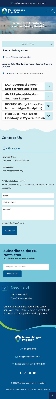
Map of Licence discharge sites (18, 57)
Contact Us (10, 389)
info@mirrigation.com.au (22, 3)
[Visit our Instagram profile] (25, 373)
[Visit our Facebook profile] (20, 373)
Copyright (33, 389)
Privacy (40, 389)
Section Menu (28, 44)
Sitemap (47, 389)
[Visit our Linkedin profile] (29, 373)
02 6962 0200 (41, 3)
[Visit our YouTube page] (34, 373)
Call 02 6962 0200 (19, 294)
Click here (10, 73)
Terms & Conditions (22, 389)
